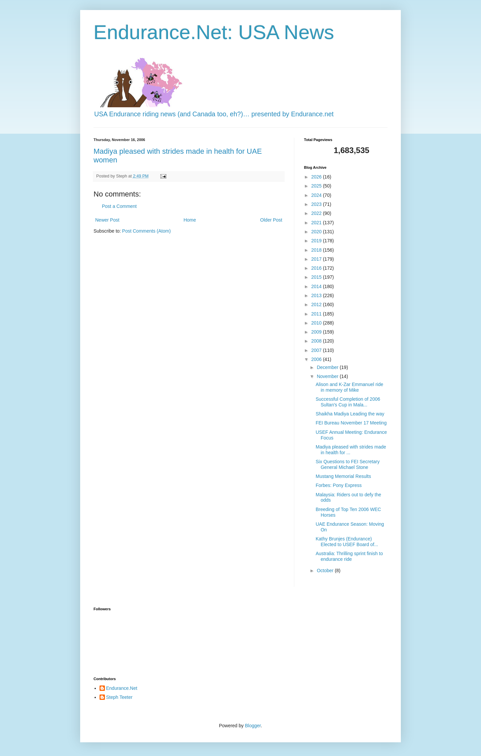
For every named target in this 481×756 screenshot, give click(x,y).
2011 (317, 314)
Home (189, 220)
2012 (317, 304)
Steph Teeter (119, 697)
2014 (317, 286)
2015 (317, 277)
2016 (317, 268)
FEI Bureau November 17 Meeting (351, 422)
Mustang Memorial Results (343, 476)
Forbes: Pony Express (339, 485)
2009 (317, 332)
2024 (317, 195)
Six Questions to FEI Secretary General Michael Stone (347, 464)
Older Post (271, 220)
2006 (317, 359)
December (328, 367)
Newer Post (107, 220)
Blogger (253, 725)
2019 (317, 240)
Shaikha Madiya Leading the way (350, 413)
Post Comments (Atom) (146, 231)
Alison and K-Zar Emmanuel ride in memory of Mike (349, 387)
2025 (317, 185)
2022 (317, 213)
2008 (317, 341)
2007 (317, 350)
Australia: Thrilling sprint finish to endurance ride (349, 556)
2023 (317, 204)
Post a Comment (119, 206)
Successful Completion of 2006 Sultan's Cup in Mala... (348, 401)
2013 (317, 295)
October (326, 570)
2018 (317, 250)
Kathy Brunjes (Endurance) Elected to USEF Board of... (347, 541)
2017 (317, 259)
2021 (317, 222)
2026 (317, 176)
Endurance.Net (121, 688)
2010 (317, 323)
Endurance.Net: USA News (214, 32)
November (328, 376)
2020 (317, 231)
